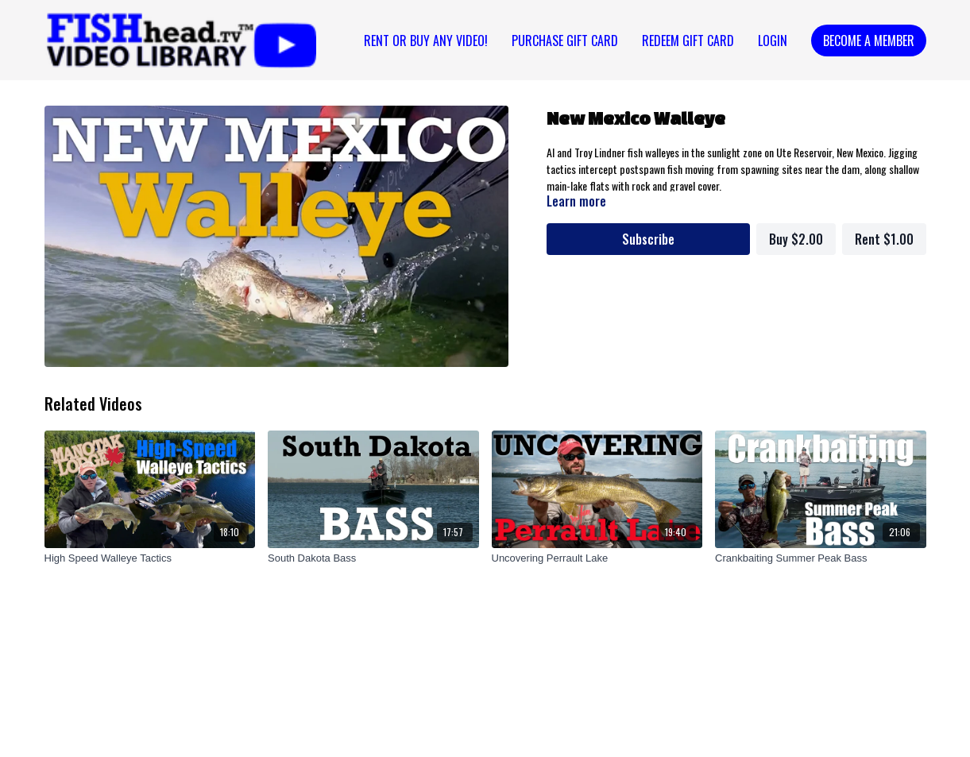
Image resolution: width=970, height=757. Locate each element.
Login (772, 40)
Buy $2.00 (796, 239)
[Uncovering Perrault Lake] (597, 558)
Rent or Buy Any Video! (426, 40)
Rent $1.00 (884, 239)
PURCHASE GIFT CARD (565, 40)
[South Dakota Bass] (373, 558)
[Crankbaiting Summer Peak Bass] (820, 558)
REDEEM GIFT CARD (688, 40)
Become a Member (868, 40)
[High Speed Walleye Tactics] (150, 558)
